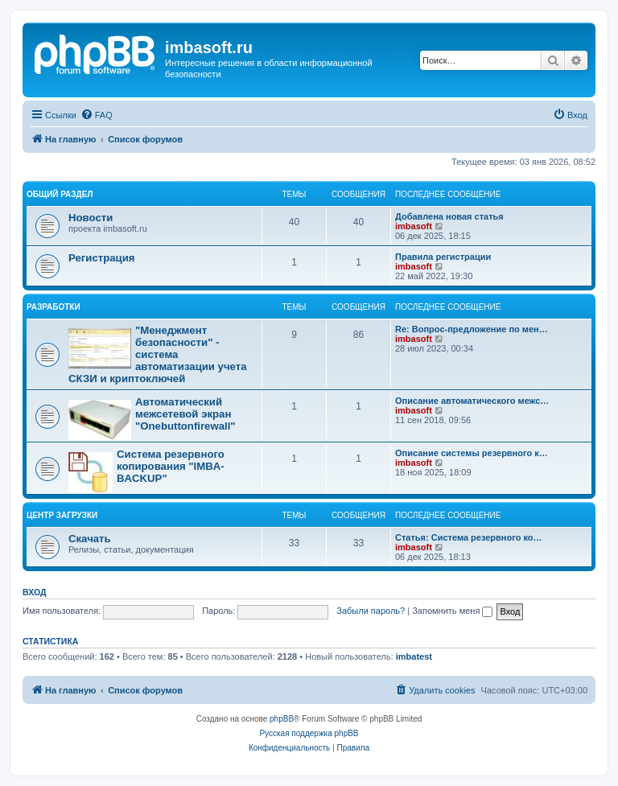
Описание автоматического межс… (472, 400)
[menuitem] (96, 115)
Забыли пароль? (370, 610)
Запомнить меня (452, 610)
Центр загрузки (62, 515)
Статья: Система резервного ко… (468, 537)
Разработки (53, 306)
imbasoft (413, 226)
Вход (34, 592)
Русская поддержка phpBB (308, 733)
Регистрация (101, 258)
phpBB (282, 718)
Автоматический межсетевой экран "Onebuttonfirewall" (185, 414)
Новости (90, 218)
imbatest (414, 656)
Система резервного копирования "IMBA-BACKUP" (171, 466)
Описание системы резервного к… (471, 453)
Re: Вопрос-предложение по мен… (471, 329)
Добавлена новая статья (449, 216)
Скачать (89, 539)
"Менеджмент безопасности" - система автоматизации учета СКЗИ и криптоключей (157, 354)
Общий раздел (60, 194)
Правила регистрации (443, 256)
